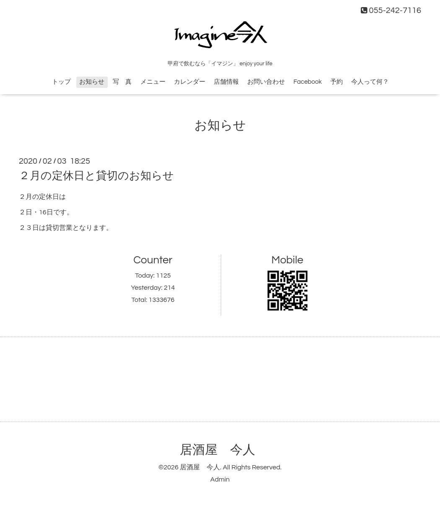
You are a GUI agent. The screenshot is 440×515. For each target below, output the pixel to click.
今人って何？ (370, 82)
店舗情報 (226, 82)
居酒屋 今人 (217, 449)
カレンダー (189, 82)
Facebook (307, 82)
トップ (61, 82)
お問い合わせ (266, 82)
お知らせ (91, 82)
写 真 (122, 82)
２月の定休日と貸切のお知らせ (96, 175)
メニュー (153, 82)
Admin (220, 479)
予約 (336, 82)
